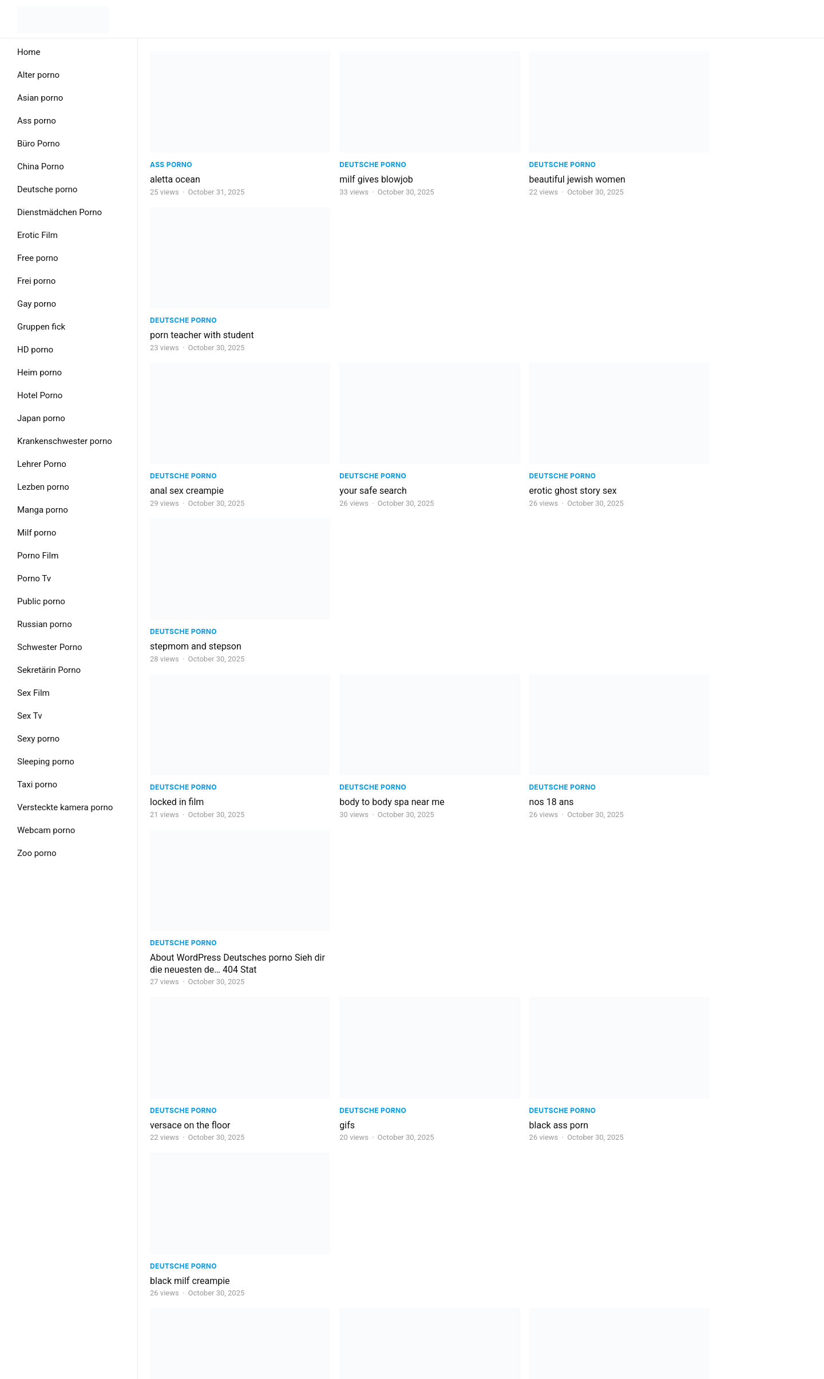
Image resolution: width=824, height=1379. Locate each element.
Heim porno (39, 372)
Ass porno (36, 121)
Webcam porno (46, 830)
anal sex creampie (187, 311)
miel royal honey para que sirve (380, 1195)
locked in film (177, 454)
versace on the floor (190, 609)
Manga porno (42, 510)
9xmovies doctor (519, 908)
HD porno (35, 349)
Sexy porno (38, 739)
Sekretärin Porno (49, 670)
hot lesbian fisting (186, 908)
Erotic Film (37, 235)
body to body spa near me (370, 454)
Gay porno (36, 304)
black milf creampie (694, 609)
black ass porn (515, 609)
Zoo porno (37, 853)
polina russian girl (690, 908)
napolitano (507, 752)
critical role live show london (375, 1052)
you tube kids (345, 908)
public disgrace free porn (200, 1052)
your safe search (351, 311)
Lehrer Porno (41, 464)
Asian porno (40, 98)
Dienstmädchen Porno (59, 212)
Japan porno (41, 418)
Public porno (41, 601)
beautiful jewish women (534, 167)
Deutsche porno (47, 189)
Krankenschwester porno (64, 441)
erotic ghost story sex (529, 311)
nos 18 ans (508, 454)
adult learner (679, 752)
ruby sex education (524, 1195)
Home (28, 52)
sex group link (178, 752)
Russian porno (44, 624)
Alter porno (38, 75)
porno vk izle (511, 1052)
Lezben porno (43, 487)
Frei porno (36, 281)
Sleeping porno (45, 761)
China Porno (40, 166)
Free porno (37, 258)
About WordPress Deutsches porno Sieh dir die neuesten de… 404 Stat (725, 460)
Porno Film (37, 555)
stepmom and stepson (700, 311)
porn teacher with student (706, 167)
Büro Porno (38, 143)
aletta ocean (175, 167)
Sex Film (33, 693)
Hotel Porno (39, 395)
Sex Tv (29, 716)
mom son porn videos (194, 1195)
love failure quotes (691, 1052)
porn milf (672, 1195)
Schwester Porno (49, 647)
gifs (326, 609)
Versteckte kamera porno (65, 807)
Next (531, 1244)
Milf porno (36, 533)
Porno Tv (34, 578)
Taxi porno (37, 784)
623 (495, 1244)
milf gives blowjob (355, 167)
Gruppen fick (41, 327)
